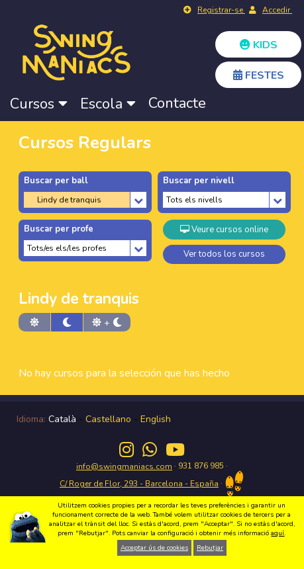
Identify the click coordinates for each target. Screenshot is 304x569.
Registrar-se (221, 10)
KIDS (259, 45)
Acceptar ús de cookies (154, 547)
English (155, 419)
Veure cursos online (224, 230)
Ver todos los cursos (224, 254)
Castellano (108, 419)
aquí (277, 533)
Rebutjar (210, 547)
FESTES (258, 75)
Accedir (277, 10)
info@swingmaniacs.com (124, 466)
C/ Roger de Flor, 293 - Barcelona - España (139, 484)
